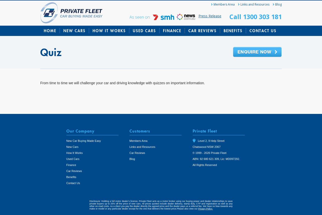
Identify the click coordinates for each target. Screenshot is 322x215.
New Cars (74, 30)
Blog (278, 4)
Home (50, 30)
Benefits (233, 30)
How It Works (109, 30)
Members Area (224, 4)
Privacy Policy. (205, 208)
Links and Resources (254, 4)
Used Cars (144, 30)
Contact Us (263, 30)
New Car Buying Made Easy (83, 140)
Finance (172, 30)
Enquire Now (257, 52)
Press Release (209, 16)
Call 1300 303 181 (255, 16)
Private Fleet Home (71, 12)
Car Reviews (202, 30)
